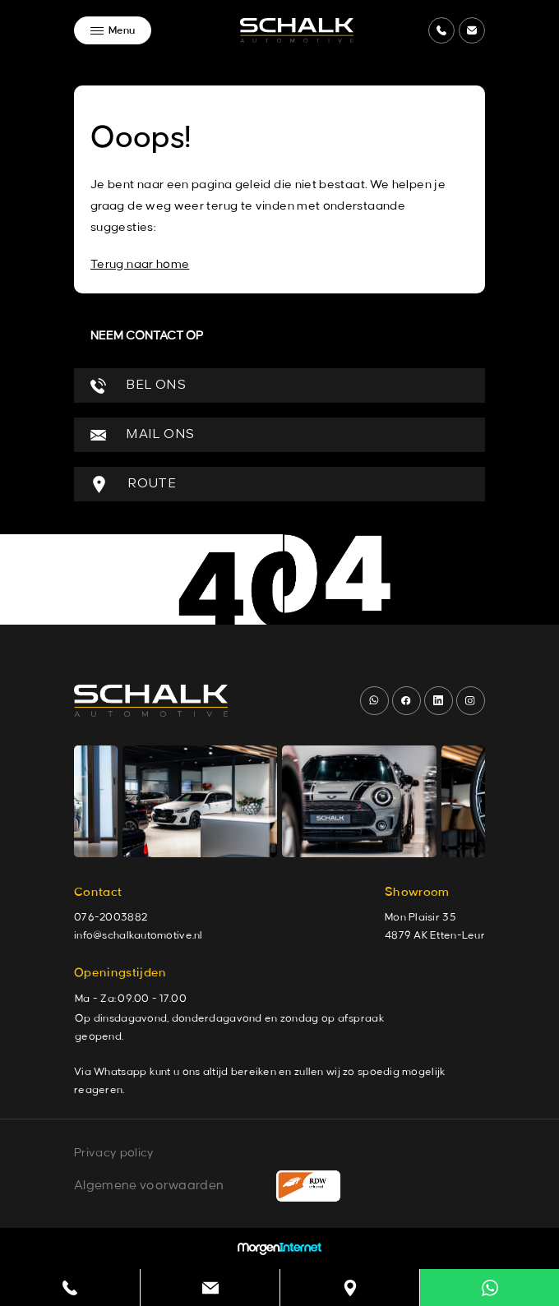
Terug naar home (139, 264)
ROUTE (133, 484)
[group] (199, 801)
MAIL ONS (142, 435)
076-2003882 (110, 917)
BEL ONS (138, 386)
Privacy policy (114, 1153)
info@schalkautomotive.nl (138, 935)
